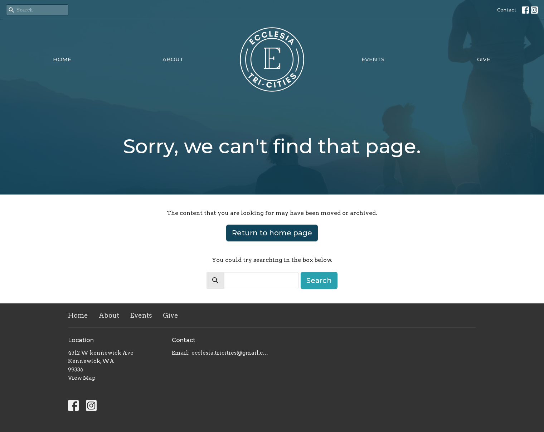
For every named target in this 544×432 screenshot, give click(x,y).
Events (372, 59)
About (173, 59)
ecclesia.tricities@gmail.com (229, 353)
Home (62, 59)
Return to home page (272, 233)
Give (483, 59)
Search (319, 280)
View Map (82, 378)
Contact (506, 10)
